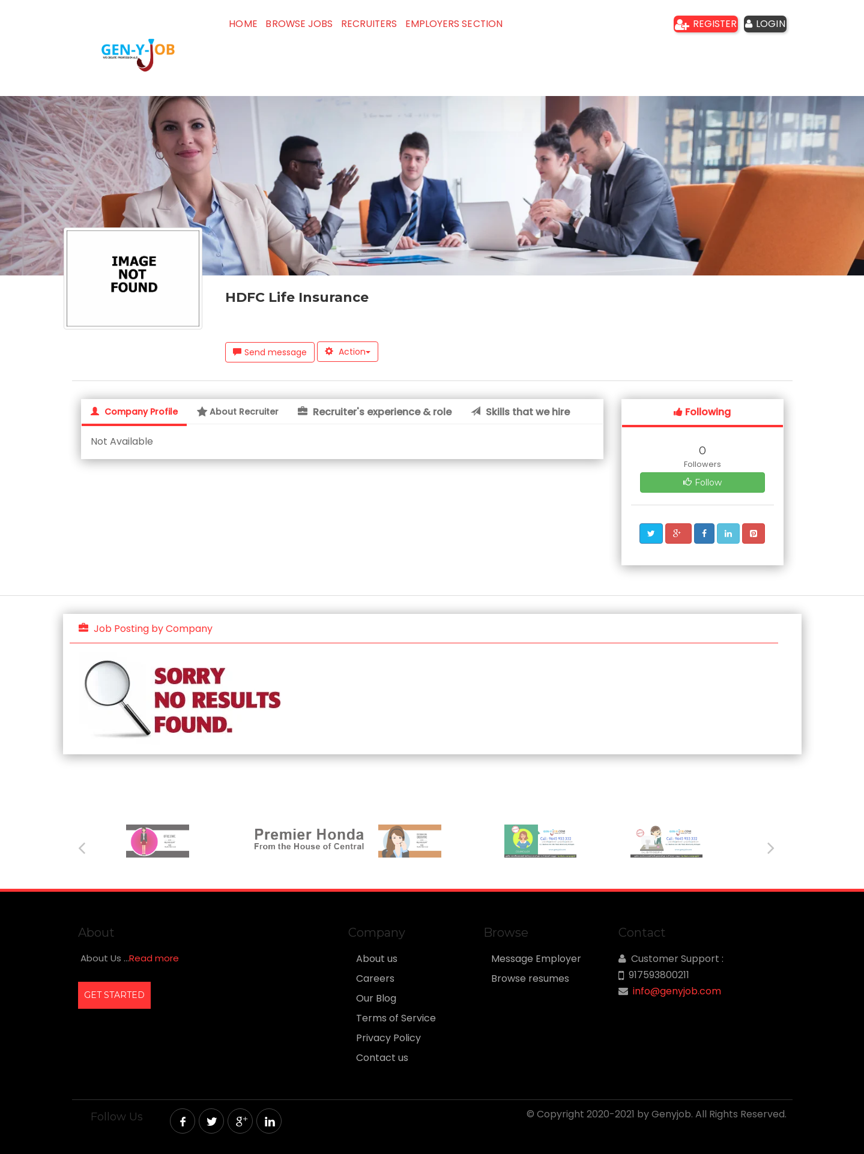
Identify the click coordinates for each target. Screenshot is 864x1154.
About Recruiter (238, 412)
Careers (375, 978)
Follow (702, 482)
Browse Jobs (315, 27)
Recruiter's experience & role (375, 412)
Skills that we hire (520, 412)
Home (249, 27)
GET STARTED (114, 995)
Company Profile (134, 412)
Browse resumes (530, 978)
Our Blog (376, 998)
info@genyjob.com (677, 991)
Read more (154, 958)
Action (347, 352)
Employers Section (485, 27)
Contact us (382, 1058)
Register (689, 27)
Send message (270, 352)
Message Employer (536, 959)
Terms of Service (396, 1018)
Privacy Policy (388, 1038)
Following (702, 412)
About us (376, 959)
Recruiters (393, 27)
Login (759, 27)
